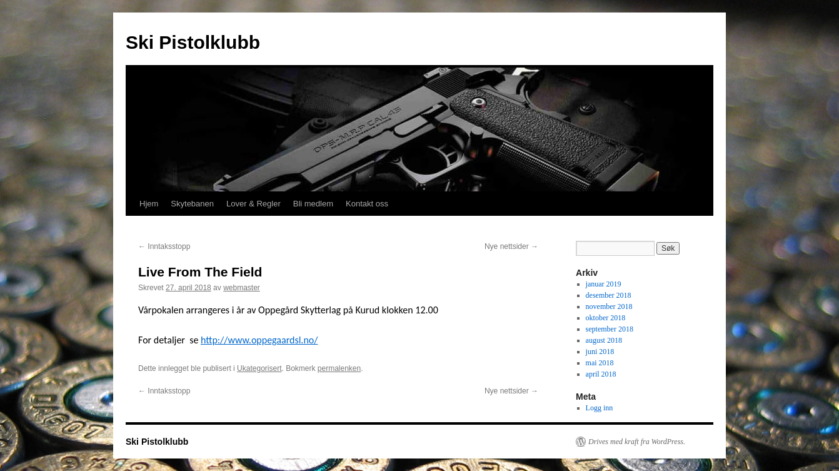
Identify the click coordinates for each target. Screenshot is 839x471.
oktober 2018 (606, 317)
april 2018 (601, 374)
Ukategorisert (259, 368)
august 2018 (604, 340)
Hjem (148, 203)
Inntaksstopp (164, 246)
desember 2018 (608, 295)
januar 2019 (603, 284)
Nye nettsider (511, 246)
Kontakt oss (367, 203)
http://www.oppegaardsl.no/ (259, 340)
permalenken (339, 368)
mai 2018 (600, 362)
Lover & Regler (253, 203)
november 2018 (609, 306)
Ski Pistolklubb (193, 42)
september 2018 (609, 329)
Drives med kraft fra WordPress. (636, 441)
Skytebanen (192, 203)
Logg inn (599, 407)
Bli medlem (313, 203)
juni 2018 (600, 351)
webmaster (241, 287)
